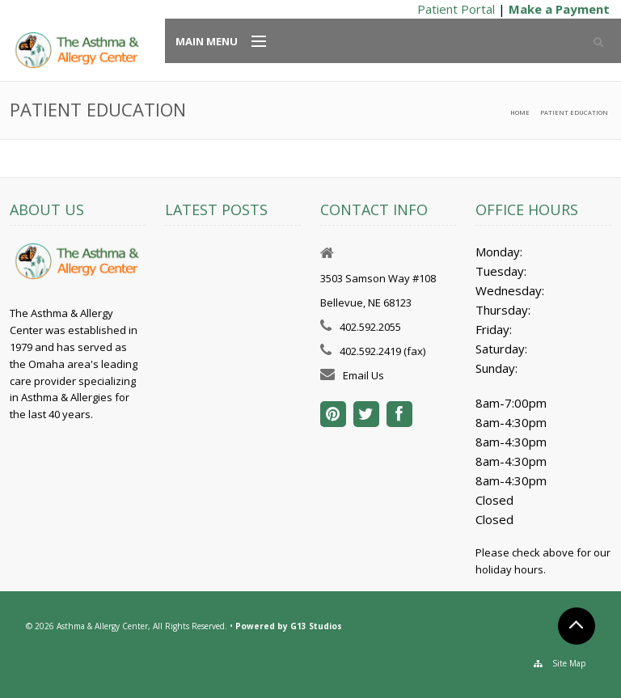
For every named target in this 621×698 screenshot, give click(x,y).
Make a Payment (559, 9)
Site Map (568, 663)
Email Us (363, 375)
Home (520, 112)
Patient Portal (456, 9)
